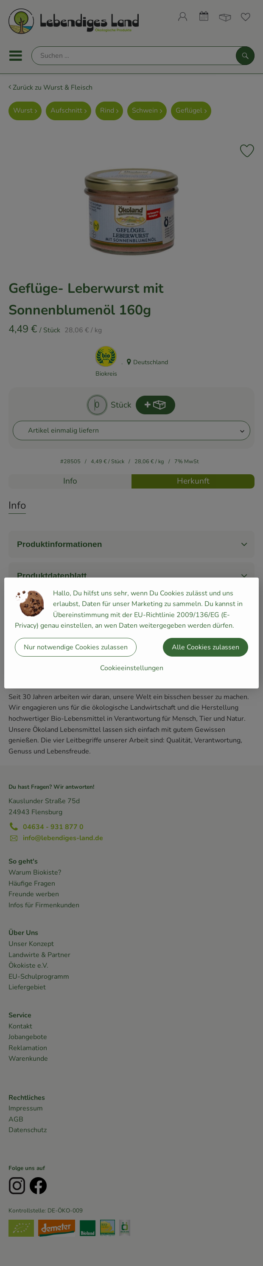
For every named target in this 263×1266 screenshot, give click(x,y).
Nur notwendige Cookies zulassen (76, 647)
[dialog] (131, 633)
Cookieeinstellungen (131, 668)
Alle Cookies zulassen (205, 647)
